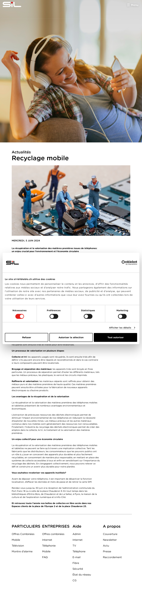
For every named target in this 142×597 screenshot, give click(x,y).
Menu (134, 5)
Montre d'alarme (22, 551)
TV (74, 545)
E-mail (76, 557)
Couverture (110, 534)
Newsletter (110, 539)
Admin (77, 534)
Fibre (76, 563)
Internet (47, 539)
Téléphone (79, 551)
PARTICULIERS (26, 526)
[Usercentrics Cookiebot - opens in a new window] (124, 262)
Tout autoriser (115, 337)
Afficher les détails (120, 327)
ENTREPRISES (55, 526)
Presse (107, 551)
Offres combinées (53, 534)
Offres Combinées (23, 534)
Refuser (26, 337)
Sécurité (78, 568)
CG (74, 580)
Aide (77, 526)
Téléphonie (49, 545)
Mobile (16, 539)
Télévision (18, 545)
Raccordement (112, 557)
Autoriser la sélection (71, 337)
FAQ (45, 557)
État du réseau (82, 574)
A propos (112, 526)
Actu (106, 545)
